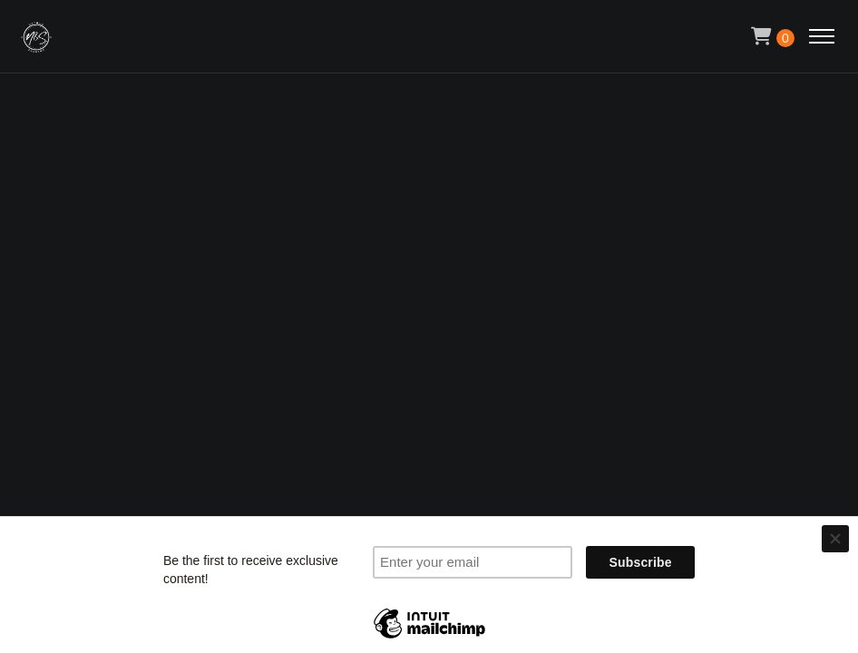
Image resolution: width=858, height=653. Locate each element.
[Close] (835, 538)
